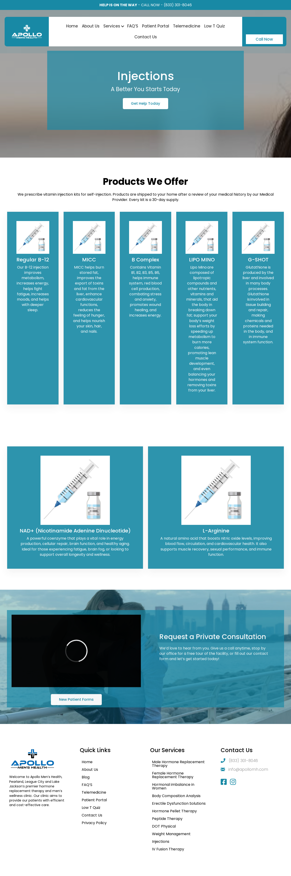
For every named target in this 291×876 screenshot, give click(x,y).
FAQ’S (132, 26)
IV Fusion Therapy (168, 849)
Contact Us (145, 37)
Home (72, 26)
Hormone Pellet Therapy (174, 811)
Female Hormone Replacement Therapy (172, 775)
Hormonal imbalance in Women (173, 786)
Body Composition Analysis (176, 795)
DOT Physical (164, 826)
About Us (90, 26)
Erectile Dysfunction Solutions (179, 803)
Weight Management (171, 834)
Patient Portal (155, 26)
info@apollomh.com (248, 769)
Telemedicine (186, 26)
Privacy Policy (94, 822)
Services (111, 26)
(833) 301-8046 (178, 5)
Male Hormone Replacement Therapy (178, 763)
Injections (160, 841)
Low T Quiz (214, 26)
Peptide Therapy (167, 818)
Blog (86, 777)
